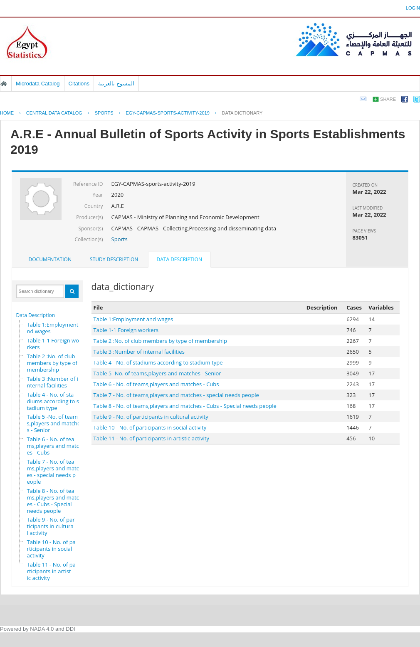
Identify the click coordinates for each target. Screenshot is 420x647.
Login (413, 7)
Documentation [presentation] (50, 259)
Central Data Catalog (54, 112)
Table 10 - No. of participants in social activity (51, 549)
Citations (79, 83)
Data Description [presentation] (179, 259)
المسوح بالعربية (116, 83)
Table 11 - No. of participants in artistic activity (51, 571)
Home (3, 83)
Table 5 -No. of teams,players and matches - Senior (54, 423)
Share (388, 99)
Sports (119, 239)
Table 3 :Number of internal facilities (52, 382)
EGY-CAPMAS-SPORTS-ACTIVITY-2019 (167, 112)
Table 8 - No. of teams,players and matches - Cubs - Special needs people (54, 500)
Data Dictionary (242, 112)
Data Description (35, 315)
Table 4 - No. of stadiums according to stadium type (53, 401)
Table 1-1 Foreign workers (53, 343)
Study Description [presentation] (114, 259)
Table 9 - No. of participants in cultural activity (51, 526)
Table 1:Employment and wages (55, 328)
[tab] (50, 259)
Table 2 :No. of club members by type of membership (52, 363)
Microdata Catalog (38, 83)
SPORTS (104, 112)
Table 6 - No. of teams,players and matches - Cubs (54, 446)
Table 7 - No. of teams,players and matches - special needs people (54, 471)
